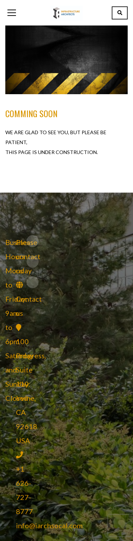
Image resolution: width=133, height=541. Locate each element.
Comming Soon (31, 113)
